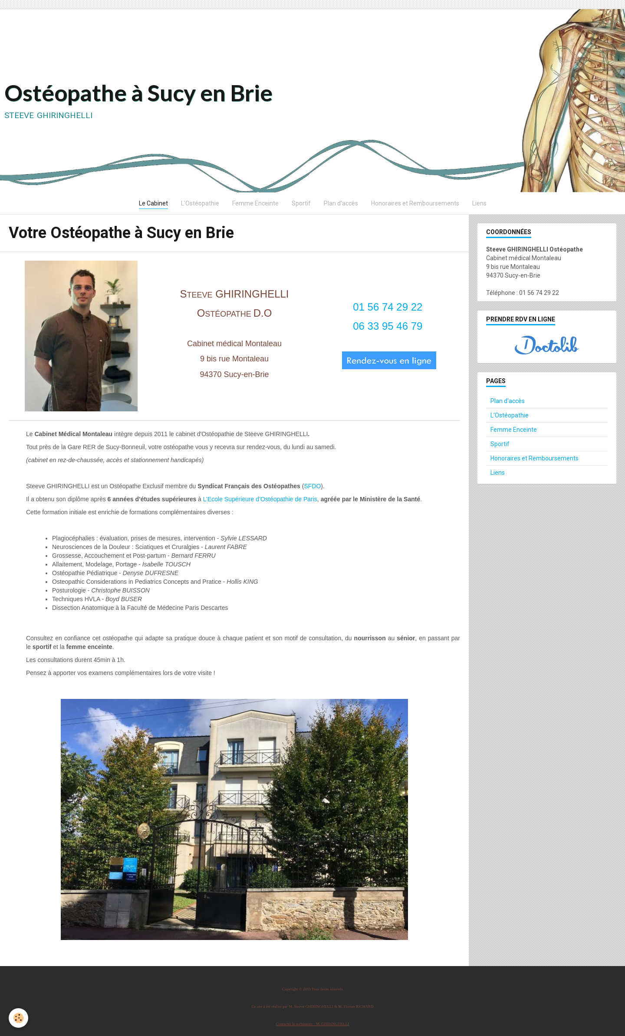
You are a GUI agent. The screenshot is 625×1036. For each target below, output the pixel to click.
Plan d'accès (341, 203)
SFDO (312, 486)
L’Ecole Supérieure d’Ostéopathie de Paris (260, 499)
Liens (479, 203)
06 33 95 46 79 (387, 326)
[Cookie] (18, 1018)
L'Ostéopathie (200, 203)
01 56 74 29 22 (387, 307)
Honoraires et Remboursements (415, 203)
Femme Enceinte (255, 203)
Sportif (301, 203)
